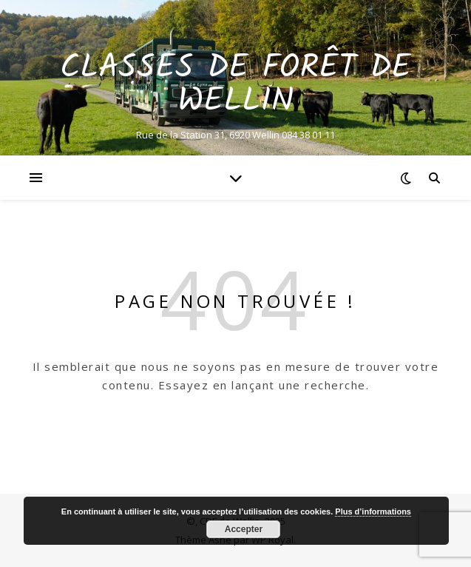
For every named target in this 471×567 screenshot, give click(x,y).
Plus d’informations (373, 511)
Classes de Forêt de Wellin (235, 85)
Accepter (243, 529)
